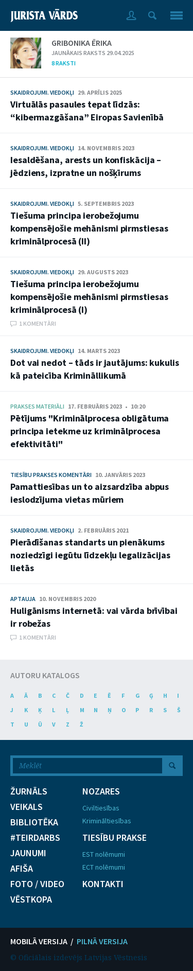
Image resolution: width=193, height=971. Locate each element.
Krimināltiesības (106, 820)
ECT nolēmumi (103, 867)
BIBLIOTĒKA (34, 822)
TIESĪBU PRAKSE (114, 838)
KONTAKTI (103, 884)
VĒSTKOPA (31, 899)
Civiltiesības (100, 808)
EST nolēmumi (103, 854)
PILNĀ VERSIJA (102, 941)
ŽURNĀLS (28, 791)
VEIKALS (26, 807)
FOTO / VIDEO (37, 884)
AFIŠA (21, 868)
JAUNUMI (28, 853)
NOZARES (101, 791)
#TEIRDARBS (35, 838)
